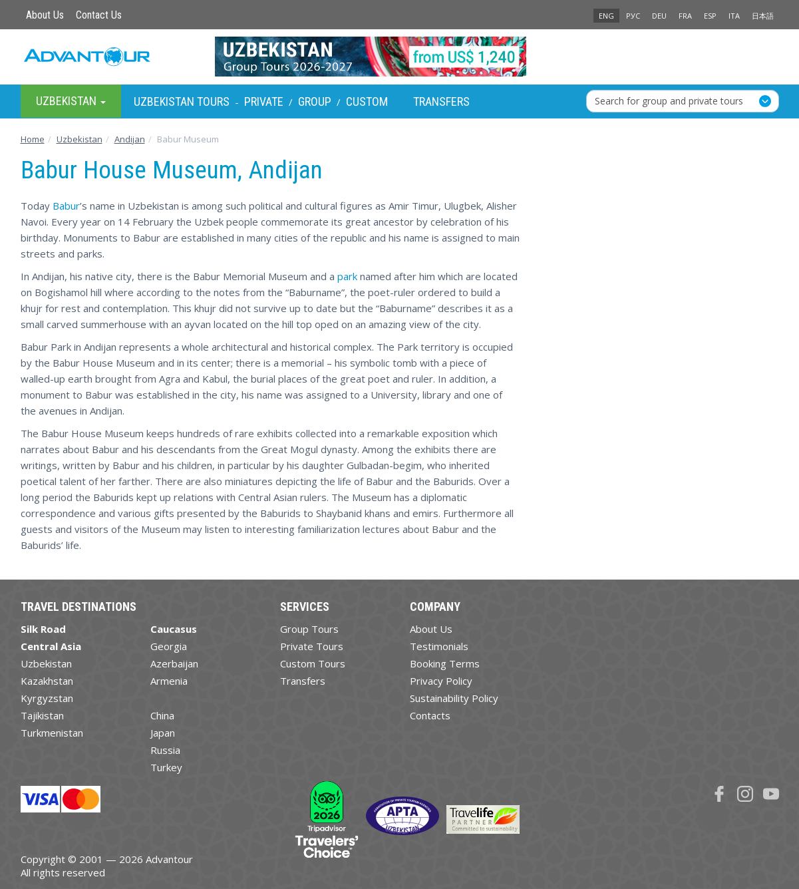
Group (314, 101)
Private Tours (311, 646)
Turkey (166, 767)
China (162, 715)
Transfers (441, 101)
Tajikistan (42, 715)
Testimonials (439, 646)
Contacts (430, 715)
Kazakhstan (47, 680)
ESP (710, 16)
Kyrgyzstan (47, 698)
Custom (367, 101)
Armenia (169, 680)
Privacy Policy (441, 680)
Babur (66, 205)
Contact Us (99, 15)
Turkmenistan (52, 732)
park (347, 276)
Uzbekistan (46, 663)
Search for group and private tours (669, 100)
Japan (162, 732)
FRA (685, 16)
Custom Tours (312, 663)
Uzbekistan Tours (182, 101)
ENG (606, 16)
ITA (734, 16)
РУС (633, 16)
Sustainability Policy (454, 698)
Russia (165, 750)
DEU (659, 16)
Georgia (168, 646)
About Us (45, 15)
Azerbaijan (174, 663)
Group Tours (309, 628)
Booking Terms (445, 663)
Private (263, 101)
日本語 (763, 16)
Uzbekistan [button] (71, 101)
